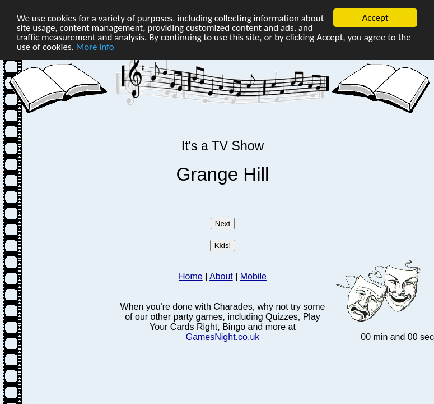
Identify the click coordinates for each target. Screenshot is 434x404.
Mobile (253, 276)
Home (191, 276)
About (221, 276)
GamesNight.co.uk (223, 337)
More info (95, 47)
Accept (375, 18)
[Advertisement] (60, 195)
